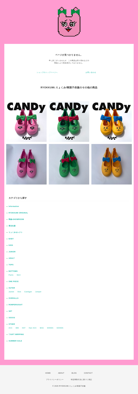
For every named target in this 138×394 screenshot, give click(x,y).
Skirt (19, 275)
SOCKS (12, 318)
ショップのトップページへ (47, 72)
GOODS (60, 328)
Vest (19, 292)
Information (14, 206)
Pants (11, 275)
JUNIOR (12, 252)
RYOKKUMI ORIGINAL (18, 213)
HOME (48, 373)
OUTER (12, 288)
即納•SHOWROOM (16, 219)
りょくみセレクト (16, 232)
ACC (10, 328)
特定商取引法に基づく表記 (81, 379)
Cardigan (28, 292)
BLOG (74, 373)
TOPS (11, 265)
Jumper (38, 292)
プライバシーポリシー (55, 379)
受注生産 (12, 226)
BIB (17, 328)
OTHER (12, 324)
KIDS (11, 245)
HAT (23, 328)
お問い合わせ (91, 72)
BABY (11, 239)
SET (10, 311)
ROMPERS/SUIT (16, 305)
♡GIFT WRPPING (16, 334)
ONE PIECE (14, 281)
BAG (42, 328)
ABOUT (61, 373)
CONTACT (88, 373)
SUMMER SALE (15, 341)
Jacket (11, 292)
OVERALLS (13, 298)
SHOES (50, 328)
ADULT (12, 258)
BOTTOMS (13, 271)
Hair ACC (33, 328)
